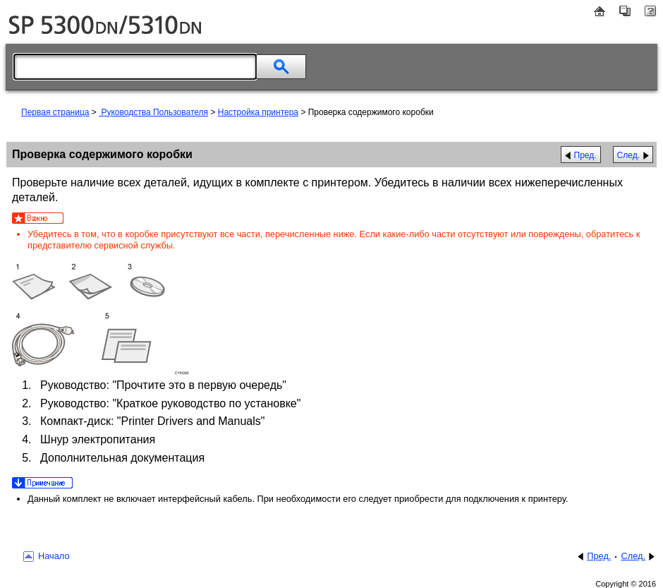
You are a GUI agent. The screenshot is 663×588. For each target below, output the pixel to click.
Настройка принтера (258, 112)
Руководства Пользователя (153, 112)
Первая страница (55, 112)
